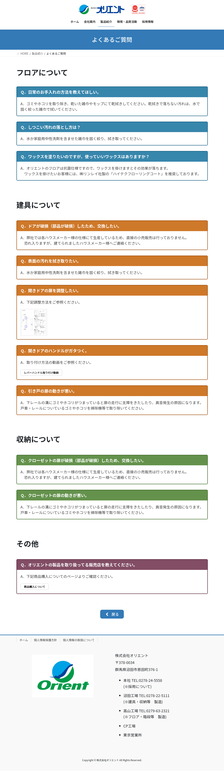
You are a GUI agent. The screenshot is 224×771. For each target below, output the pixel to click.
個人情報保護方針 (45, 640)
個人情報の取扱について (79, 640)
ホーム (24, 640)
